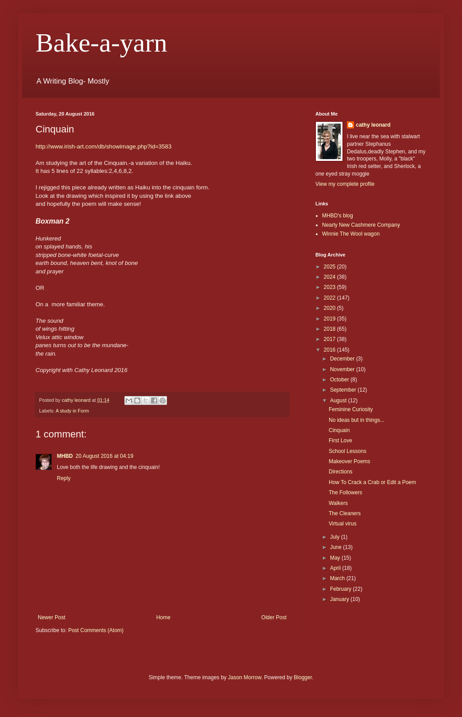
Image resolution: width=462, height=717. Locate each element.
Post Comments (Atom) (95, 630)
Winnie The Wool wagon (351, 234)
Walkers (338, 503)
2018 (330, 329)
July (335, 537)
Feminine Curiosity (351, 409)
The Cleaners (345, 513)
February (341, 589)
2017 (330, 339)
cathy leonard (373, 125)
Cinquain (339, 430)
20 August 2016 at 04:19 (104, 456)
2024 (330, 277)
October (340, 380)
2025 (330, 267)
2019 (330, 319)
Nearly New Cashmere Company (361, 225)
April (336, 568)
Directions (340, 472)
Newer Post (51, 617)
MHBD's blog (337, 215)
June (336, 547)
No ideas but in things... (356, 420)
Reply (64, 478)
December (343, 359)
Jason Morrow (244, 677)
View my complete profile (344, 184)
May (336, 558)
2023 (330, 287)
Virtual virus (342, 524)
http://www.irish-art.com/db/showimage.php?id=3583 (103, 146)
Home (163, 617)
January (340, 599)
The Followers (345, 492)
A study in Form (72, 410)
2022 (330, 298)
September (344, 390)
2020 (330, 308)
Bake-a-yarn (101, 42)
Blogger (303, 677)
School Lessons (347, 451)
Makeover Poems (349, 461)
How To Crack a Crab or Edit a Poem (372, 482)
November (343, 369)
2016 (330, 350)
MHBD (65, 456)
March (338, 578)
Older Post (274, 617)
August (339, 400)
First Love (340, 440)
